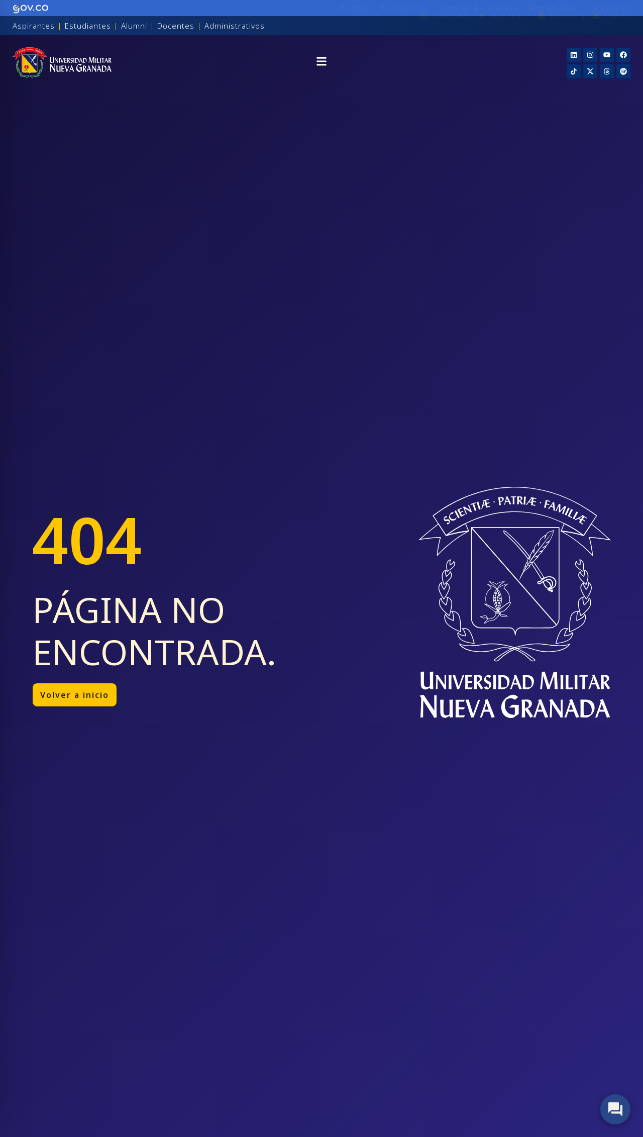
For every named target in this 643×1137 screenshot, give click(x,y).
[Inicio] (62, 62)
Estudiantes (88, 26)
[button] (321, 63)
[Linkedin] (574, 55)
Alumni (134, 26)
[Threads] (607, 71)
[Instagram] (590, 55)
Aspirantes (34, 26)
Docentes (175, 26)
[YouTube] (607, 55)
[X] (590, 71)
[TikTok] (574, 71)
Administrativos (234, 26)
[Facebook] (623, 55)
